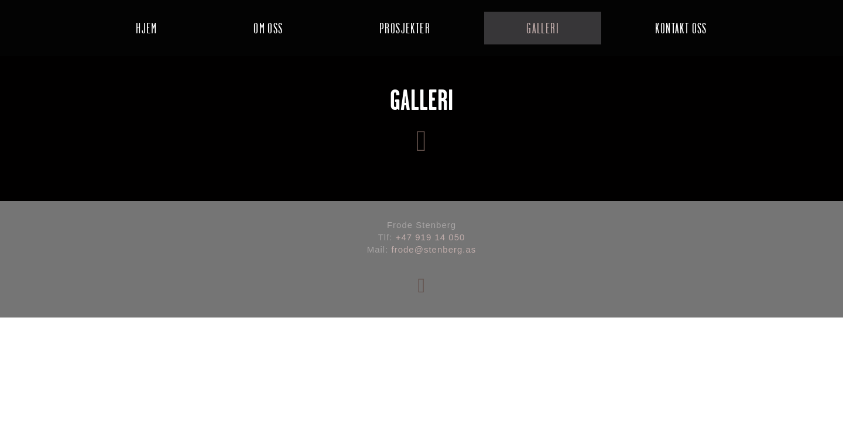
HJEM (146, 28)
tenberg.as (452, 249)
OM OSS (268, 28)
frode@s (410, 249)
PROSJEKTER (404, 28)
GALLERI (542, 28)
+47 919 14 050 (430, 237)
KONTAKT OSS (681, 28)
